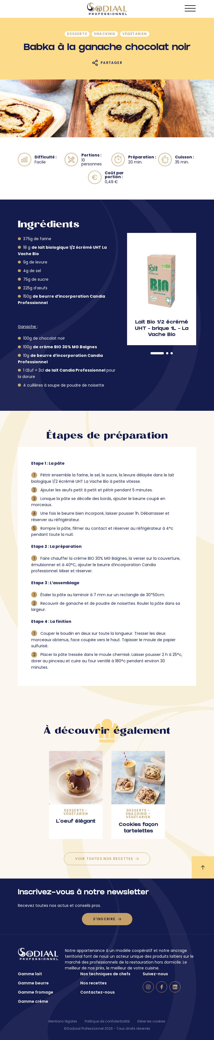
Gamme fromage (35, 992)
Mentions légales (62, 1021)
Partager (111, 62)
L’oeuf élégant (76, 821)
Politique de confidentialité (107, 1021)
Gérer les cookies (151, 1021)
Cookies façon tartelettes (138, 828)
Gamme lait (30, 974)
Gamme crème (33, 1001)
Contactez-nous (97, 992)
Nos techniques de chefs (105, 974)
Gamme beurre (33, 983)
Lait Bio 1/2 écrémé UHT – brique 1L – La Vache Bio (162, 329)
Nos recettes (93, 983)
